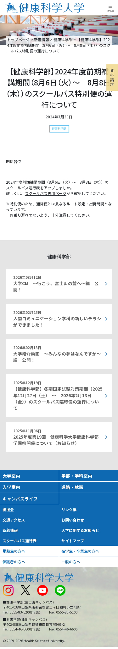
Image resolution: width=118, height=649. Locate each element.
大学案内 (11, 476)
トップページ (18, 39)
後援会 (8, 509)
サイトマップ (72, 540)
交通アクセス (14, 519)
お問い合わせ (72, 519)
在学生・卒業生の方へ (80, 551)
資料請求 (112, 77)
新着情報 (41, 39)
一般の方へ (70, 561)
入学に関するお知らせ (80, 530)
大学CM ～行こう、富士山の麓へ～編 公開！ (56, 284)
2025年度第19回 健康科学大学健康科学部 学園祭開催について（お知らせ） (56, 437)
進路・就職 (72, 487)
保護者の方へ (14, 561)
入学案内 (11, 487)
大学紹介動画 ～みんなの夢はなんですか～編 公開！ (57, 354)
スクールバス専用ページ (45, 193)
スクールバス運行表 (20, 540)
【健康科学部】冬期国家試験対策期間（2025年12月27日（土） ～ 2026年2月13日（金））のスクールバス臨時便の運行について (58, 395)
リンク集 (68, 509)
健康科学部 (62, 39)
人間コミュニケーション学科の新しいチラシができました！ (57, 319)
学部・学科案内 (76, 476)
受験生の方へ (14, 551)
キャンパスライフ (20, 498)
